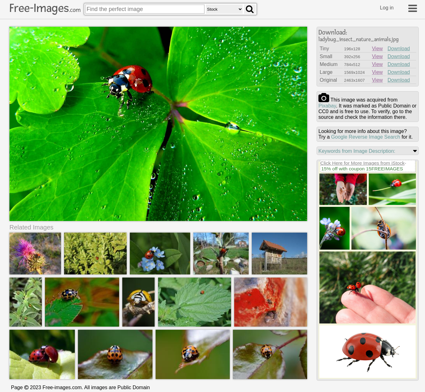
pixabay (327, 105)
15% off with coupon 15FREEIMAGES (362, 168)
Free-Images (44, 8)
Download (399, 48)
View (377, 48)
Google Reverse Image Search (365, 137)
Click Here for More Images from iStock (362, 163)
